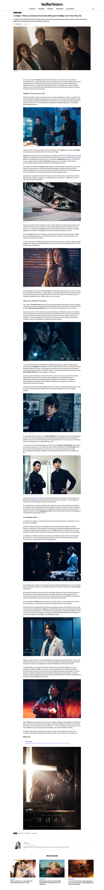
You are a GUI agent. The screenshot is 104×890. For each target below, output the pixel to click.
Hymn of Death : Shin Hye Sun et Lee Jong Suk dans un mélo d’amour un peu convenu (48, 743)
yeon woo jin (34, 833)
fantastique (20, 833)
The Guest (75, 157)
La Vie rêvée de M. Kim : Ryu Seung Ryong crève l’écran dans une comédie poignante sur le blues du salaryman (81, 882)
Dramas (19, 12)
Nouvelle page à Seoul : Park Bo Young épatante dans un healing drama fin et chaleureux (50, 882)
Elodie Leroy (18, 24)
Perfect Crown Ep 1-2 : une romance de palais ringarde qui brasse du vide (21, 881)
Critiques (15, 12)
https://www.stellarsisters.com (29, 845)
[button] (93, 9)
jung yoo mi (27, 833)
